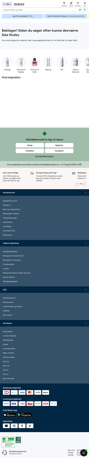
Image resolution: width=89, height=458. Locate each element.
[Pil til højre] (84, 183)
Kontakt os (7, 205)
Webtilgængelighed (10, 281)
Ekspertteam (7, 222)
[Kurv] (85, 4)
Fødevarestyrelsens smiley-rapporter (17, 273)
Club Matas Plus (9, 231)
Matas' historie (8, 353)
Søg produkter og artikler (13, 10)
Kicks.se (6, 361)
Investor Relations (9, 336)
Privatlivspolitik (8, 264)
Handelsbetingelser (10, 251)
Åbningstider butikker (11, 214)
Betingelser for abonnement (13, 256)
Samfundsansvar (9, 298)
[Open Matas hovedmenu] (7, 4)
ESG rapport (7, 315)
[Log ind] (71, 4)
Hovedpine (59, 151)
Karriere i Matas (9, 357)
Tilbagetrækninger (10, 218)
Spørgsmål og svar (10, 201)
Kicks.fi (5, 370)
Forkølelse (30, 151)
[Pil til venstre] (77, 183)
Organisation (7, 331)
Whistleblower (8, 340)
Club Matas (7, 226)
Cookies (6, 269)
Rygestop (59, 145)
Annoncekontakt (9, 349)
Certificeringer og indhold (12, 306)
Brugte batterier (9, 277)
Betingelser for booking (11, 260)
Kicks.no (6, 366)
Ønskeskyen (7, 235)
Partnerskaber (8, 302)
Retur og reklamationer (11, 209)
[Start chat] (83, 452)
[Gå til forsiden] (19, 4)
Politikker (6, 311)
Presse (5, 344)
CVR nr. (5, 374)
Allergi (29, 145)
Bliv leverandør (8, 378)
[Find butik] (64, 4)
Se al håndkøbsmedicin (44, 156)
